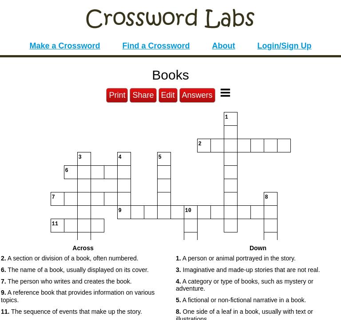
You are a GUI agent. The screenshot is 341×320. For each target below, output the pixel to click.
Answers (197, 95)
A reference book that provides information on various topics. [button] (78, 296)
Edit (168, 95)
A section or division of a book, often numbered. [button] (70, 258)
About (223, 45)
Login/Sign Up (285, 45)
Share (143, 95)
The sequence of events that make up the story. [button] (71, 311)
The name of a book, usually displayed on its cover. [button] (75, 269)
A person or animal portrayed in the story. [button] (236, 258)
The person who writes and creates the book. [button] (66, 281)
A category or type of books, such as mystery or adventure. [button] (244, 285)
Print (117, 95)
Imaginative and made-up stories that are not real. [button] (248, 269)
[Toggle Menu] (225, 92)
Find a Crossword (156, 45)
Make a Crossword (64, 45)
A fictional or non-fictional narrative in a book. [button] (241, 300)
